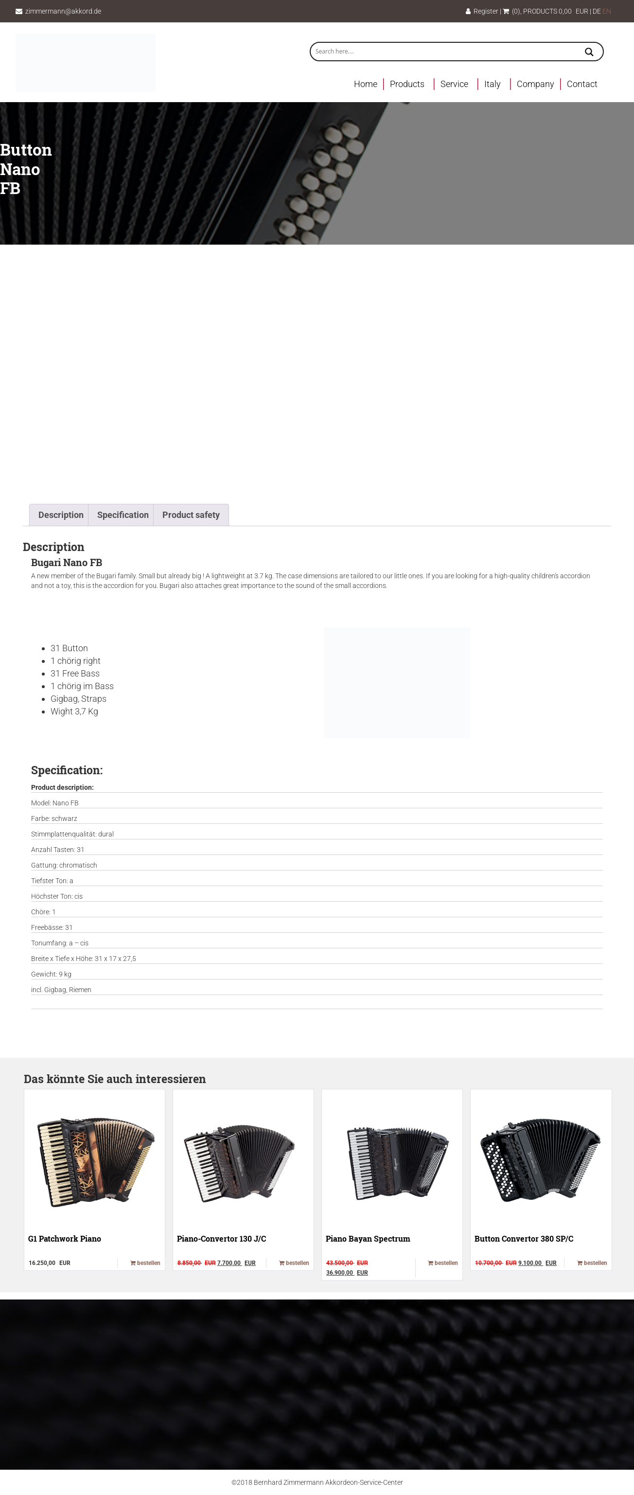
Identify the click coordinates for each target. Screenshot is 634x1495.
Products (407, 84)
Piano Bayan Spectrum (368, 1238)
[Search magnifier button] (589, 53)
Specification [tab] (123, 515)
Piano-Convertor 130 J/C (221, 1238)
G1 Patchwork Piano (64, 1238)
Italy (492, 84)
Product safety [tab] (191, 515)
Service (454, 84)
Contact (582, 84)
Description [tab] (61, 515)
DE (597, 11)
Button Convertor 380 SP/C (524, 1238)
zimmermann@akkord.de (63, 11)
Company (535, 84)
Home (365, 84)
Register (482, 11)
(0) (511, 11)
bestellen (145, 1263)
